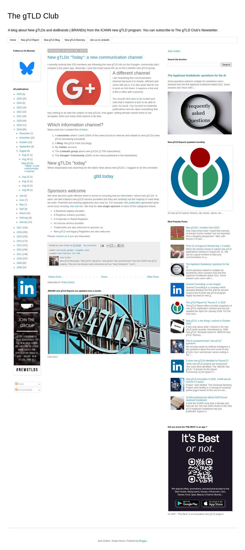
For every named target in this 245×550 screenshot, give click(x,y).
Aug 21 (26, 181)
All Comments (23, 390)
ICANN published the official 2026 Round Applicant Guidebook (206, 398)
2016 (19, 232)
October (23, 142)
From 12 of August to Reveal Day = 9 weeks (208, 246)
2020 (19, 120)
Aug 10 (26, 185)
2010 (19, 258)
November (25, 137)
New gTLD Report (30, 40)
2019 (19, 125)
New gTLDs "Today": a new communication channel (94, 57)
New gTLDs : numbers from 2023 (202, 227)
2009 (19, 263)
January (23, 222)
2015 (19, 236)
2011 (19, 254)
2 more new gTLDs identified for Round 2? (207, 360)
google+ (70, 250)
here (133, 98)
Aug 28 (26, 159)
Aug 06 (26, 190)
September (25, 146)
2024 (19, 103)
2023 (19, 107)
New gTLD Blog (52, 40)
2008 (19, 267)
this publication (132, 202)
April (21, 209)
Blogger (143, 541)
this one (74, 206)
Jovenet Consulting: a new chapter (203, 284)
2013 (19, 245)
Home (13, 40)
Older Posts (153, 277)
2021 (19, 116)
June (22, 200)
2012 (19, 249)
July (21, 195)
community (61, 250)
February (24, 217)
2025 (19, 98)
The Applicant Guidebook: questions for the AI (197, 75)
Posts (19, 384)
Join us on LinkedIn (99, 40)
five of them (81, 129)
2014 (19, 241)
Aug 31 (26, 155)
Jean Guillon (174, 51)
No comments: (90, 245)
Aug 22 (26, 177)
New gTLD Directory (75, 40)
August (23, 151)
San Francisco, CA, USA (69, 253)
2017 (19, 227)
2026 (19, 94)
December (25, 133)
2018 (19, 129)
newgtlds (79, 250)
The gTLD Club (33, 16)
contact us (61, 236)
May (21, 204)
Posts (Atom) (67, 282)
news (87, 250)
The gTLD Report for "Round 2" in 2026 (206, 302)
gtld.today (103, 176)
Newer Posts (54, 277)
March (22, 213)
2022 (19, 112)
